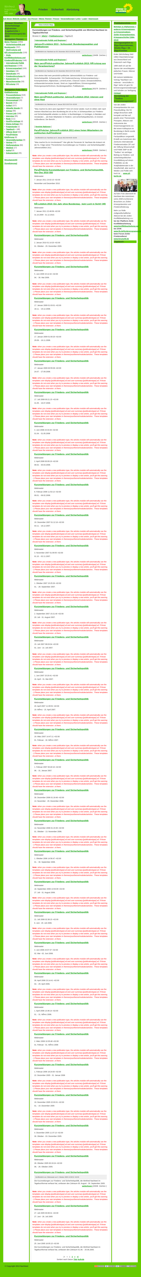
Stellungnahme (12, 145)
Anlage (117, 93)
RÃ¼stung (10, 84)
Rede (8, 119)
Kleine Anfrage (12, 124)
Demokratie (11, 74)
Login (84, 19)
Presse (56, 19)
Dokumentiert (12, 153)
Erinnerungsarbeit (14, 68)
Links (78, 19)
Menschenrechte (13, 81)
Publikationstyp (11, 92)
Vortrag (9, 142)
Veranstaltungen (68, 19)
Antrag (9, 111)
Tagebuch (10, 129)
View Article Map (46, 25)
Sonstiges (10, 71)
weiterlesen (87, 55)
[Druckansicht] (10, 160)
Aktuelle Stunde (13, 108)
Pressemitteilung (13, 95)
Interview (10, 116)
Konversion (11, 79)
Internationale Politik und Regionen (50, 40)
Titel (75, 1259)
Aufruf (9, 150)
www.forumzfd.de (121, 239)
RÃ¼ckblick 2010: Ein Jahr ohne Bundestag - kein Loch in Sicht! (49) (70, 204)
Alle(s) (44, 36)
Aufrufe (81, 1259)
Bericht (9, 103)
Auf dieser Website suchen (14, 19)
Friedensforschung (14, 76)
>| (77, 1257)
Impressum (93, 19)
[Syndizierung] (10, 163)
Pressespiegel (12, 100)
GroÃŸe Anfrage (13, 121)
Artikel (9, 105)
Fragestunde (11, 127)
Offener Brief (11, 132)
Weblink (9, 148)
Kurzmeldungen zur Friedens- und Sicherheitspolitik (61, 235)
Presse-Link (11, 113)
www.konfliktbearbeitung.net (126, 226)
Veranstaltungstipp (14, 140)
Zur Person (32, 19)
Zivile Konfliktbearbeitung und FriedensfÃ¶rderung (14, 57)
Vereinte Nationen (43, 127)
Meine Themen (45, 19)
